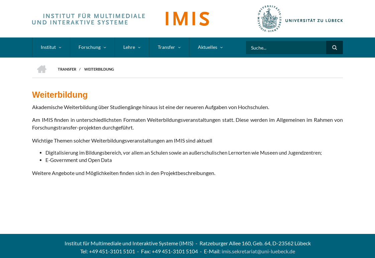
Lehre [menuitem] (129, 47)
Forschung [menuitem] (90, 47)
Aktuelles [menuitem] (207, 47)
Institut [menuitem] (48, 47)
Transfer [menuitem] (166, 47)
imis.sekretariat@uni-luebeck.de (258, 251)
